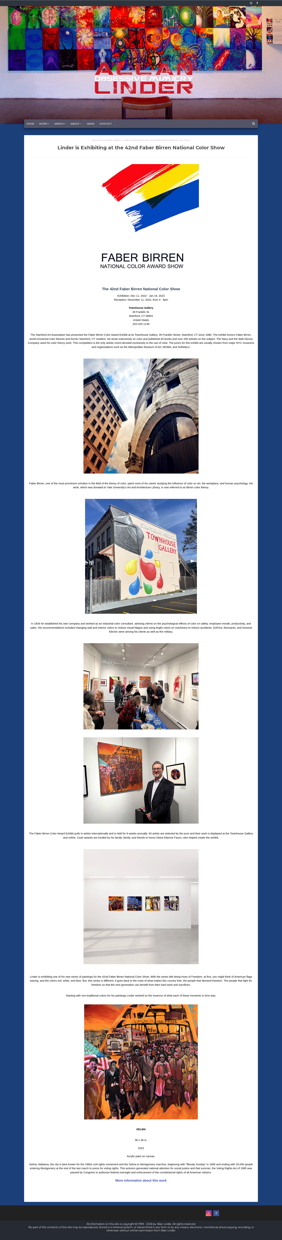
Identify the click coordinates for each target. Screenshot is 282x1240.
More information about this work (141, 1180)
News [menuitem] (91, 123)
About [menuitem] (75, 123)
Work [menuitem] (43, 123)
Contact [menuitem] (105, 123)
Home (95, 140)
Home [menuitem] (30, 123)
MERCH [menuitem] (58, 123)
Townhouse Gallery (110, 140)
